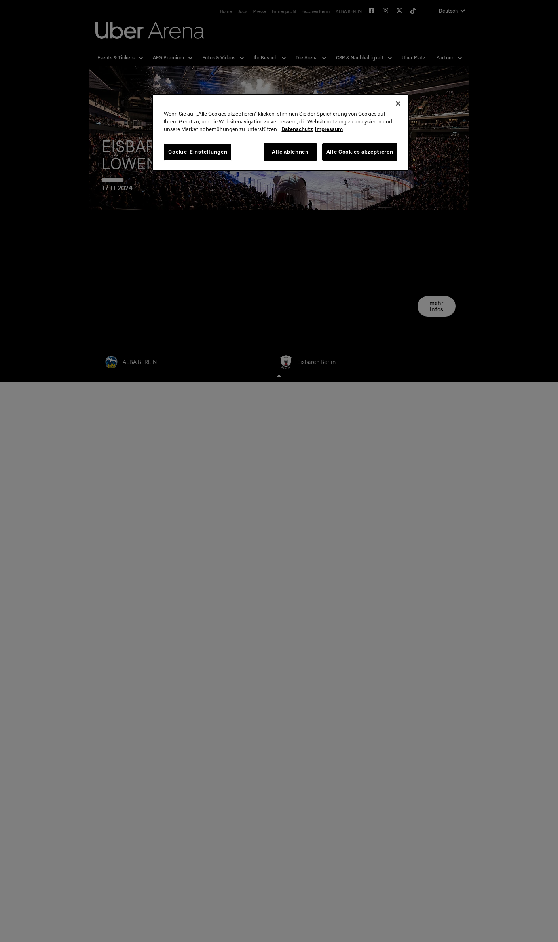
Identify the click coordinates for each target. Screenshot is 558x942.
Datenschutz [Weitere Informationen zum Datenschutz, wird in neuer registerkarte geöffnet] (297, 129)
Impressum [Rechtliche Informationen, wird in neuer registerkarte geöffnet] (329, 129)
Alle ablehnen (290, 152)
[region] (280, 132)
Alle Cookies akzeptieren (359, 152)
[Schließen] (398, 103)
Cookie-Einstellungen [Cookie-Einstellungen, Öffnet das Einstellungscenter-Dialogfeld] (197, 152)
